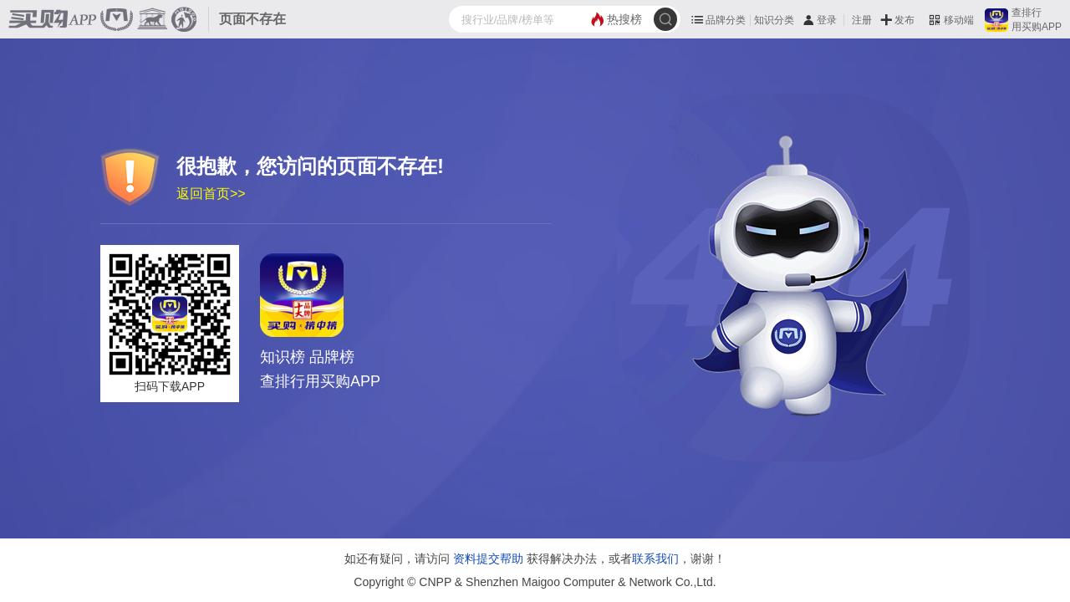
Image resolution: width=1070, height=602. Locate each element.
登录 (827, 20)
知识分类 (774, 20)
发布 (904, 20)
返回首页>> (211, 193)
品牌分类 (726, 20)
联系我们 (655, 558)
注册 (862, 20)
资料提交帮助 (488, 558)
